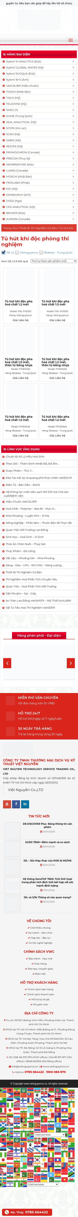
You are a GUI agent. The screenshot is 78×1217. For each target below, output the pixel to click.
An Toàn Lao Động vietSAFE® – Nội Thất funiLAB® (38, 600)
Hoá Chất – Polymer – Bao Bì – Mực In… (31, 508)
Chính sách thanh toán (40, 994)
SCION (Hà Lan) (14, 128)
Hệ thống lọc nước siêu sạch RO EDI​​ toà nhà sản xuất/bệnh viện (36, 494)
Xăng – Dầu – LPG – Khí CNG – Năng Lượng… (34, 565)
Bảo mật (40, 973)
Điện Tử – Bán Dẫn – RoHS (23, 484)
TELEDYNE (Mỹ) (14, 103)
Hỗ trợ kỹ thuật (40, 999)
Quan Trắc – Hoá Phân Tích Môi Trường (31, 586)
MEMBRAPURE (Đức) (18, 164)
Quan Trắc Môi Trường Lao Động (27, 529)
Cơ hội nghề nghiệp (40, 942)
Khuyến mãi (40, 1004)
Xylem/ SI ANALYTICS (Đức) (21, 61)
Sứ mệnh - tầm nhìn (40, 932)
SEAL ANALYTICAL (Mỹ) (19, 122)
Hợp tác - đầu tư (40, 937)
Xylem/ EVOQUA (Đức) (18, 73)
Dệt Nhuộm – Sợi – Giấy (21, 593)
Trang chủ (10, 228)
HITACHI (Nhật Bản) (17, 176)
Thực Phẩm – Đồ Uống (20, 551)
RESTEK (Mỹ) (12, 146)
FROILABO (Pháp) (16, 182)
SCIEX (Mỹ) (11, 134)
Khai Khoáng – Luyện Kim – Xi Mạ (27, 515)
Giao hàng (40, 963)
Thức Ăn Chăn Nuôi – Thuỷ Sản (26, 544)
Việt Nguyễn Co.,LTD (26, 790)
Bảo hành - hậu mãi (40, 958)
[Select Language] (49, 1135)
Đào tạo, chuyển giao (40, 968)
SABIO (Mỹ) (11, 140)
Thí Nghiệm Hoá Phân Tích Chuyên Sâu (31, 579)
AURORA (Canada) (16, 219)
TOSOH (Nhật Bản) (16, 91)
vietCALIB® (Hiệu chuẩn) (20, 85)
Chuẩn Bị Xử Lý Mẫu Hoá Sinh (25, 456)
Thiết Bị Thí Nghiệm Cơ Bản (38, 228)
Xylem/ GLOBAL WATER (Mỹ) (23, 67)
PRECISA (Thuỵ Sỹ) (16, 158)
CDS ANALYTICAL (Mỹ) (18, 206)
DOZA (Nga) (12, 200)
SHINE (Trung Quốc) (17, 116)
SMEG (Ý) (10, 109)
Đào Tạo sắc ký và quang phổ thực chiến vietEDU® (39, 477)
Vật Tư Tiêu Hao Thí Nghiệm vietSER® (30, 607)
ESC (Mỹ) (10, 188)
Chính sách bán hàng (40, 989)
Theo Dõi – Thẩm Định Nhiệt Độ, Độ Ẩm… (32, 463)
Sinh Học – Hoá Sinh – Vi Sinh (25, 537)
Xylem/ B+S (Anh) (15, 79)
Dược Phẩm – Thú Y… (19, 470)
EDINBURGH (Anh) (16, 194)
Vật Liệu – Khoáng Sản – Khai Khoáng (30, 558)
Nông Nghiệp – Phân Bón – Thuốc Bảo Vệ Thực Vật (39, 522)
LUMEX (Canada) (15, 170)
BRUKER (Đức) (13, 213)
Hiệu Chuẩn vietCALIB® (21, 501)
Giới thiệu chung (40, 927)
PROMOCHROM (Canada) (21, 152)
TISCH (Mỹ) (11, 97)
